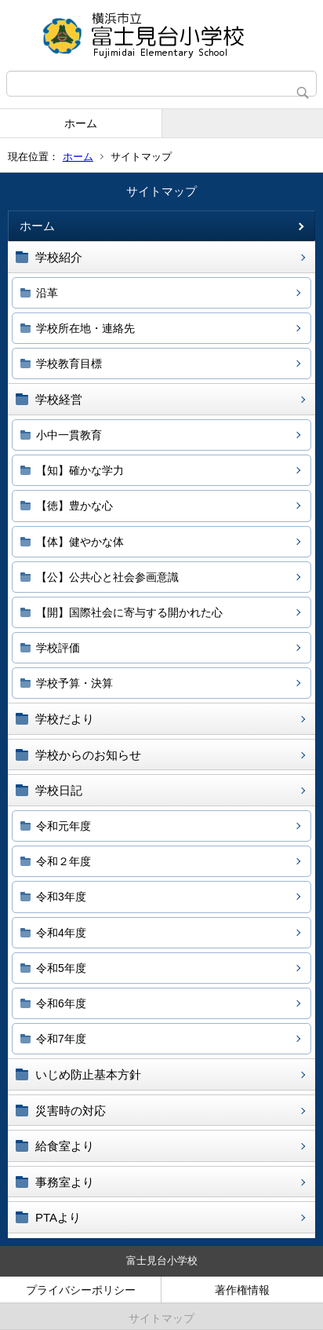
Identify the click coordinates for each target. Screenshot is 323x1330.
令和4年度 (61, 932)
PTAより (58, 1217)
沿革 (47, 293)
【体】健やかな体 (80, 541)
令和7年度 (61, 1038)
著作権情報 (242, 1290)
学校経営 (58, 399)
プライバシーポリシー (81, 1290)
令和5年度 (61, 968)
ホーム (80, 123)
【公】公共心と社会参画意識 (107, 577)
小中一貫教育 (69, 435)
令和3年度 (61, 896)
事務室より (64, 1182)
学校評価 (58, 647)
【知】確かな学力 (80, 470)
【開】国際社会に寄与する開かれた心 (129, 612)
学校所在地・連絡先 (85, 328)
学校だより (64, 718)
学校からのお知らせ (88, 755)
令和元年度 (63, 826)
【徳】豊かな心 (74, 505)
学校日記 (58, 790)
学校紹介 (58, 257)
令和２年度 (63, 861)
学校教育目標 (69, 363)
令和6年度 (61, 1003)
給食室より (64, 1146)
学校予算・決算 (74, 683)
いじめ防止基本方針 (88, 1074)
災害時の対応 (70, 1110)
